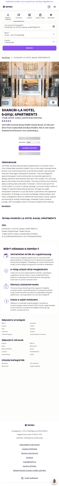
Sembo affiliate (29, 466)
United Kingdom (7, 334)
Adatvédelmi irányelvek (29, 445)
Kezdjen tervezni (29, 148)
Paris (3, 346)
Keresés (29, 48)
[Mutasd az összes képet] (53, 102)
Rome (32, 349)
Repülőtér (22, 142)
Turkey (32, 326)
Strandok (5, 363)
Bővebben (6, 206)
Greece (32, 331)
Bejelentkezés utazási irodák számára (29, 471)
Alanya (4, 343)
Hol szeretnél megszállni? (13, 25)
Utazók (7, 40)
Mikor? (6, 33)
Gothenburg (6, 354)
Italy (3, 329)
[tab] (8, 17)
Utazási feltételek (29, 449)
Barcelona (33, 346)
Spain (3, 323)
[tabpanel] (29, 37)
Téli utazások (34, 363)
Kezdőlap (6, 58)
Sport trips (5, 366)
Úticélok (29, 458)
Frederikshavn (34, 352)
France (4, 326)
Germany (5, 331)
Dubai (32, 354)
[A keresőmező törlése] (53, 26)
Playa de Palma (7, 349)
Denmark (33, 323)
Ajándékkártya (29, 462)
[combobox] (27, 27)
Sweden (32, 329)
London (4, 352)
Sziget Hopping (35, 366)
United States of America (38, 334)
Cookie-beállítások (29, 478)
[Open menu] (54, 6)
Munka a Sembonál (29, 453)
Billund (32, 343)
